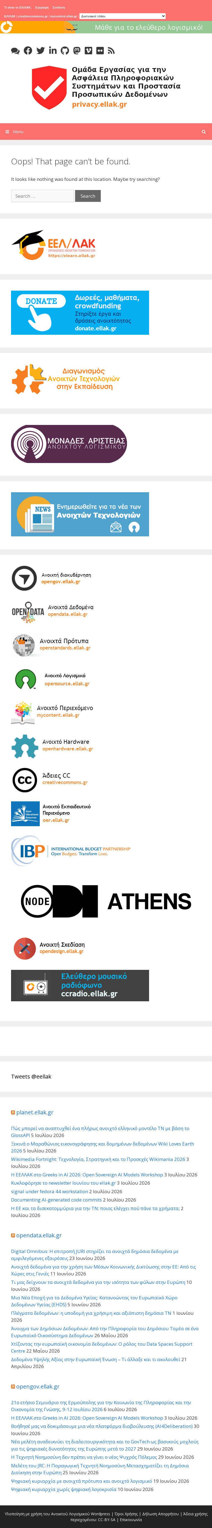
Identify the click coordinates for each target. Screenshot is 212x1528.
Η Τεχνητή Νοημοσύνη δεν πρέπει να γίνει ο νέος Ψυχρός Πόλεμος (84, 1457)
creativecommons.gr (33, 16)
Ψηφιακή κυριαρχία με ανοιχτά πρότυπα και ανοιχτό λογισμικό (81, 1481)
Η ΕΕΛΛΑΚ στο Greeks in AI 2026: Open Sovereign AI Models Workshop (87, 1174)
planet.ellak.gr (35, 1112)
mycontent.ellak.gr (63, 16)
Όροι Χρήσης (126, 1513)
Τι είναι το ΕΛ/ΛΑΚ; (17, 7)
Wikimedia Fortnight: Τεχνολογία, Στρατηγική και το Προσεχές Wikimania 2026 (98, 1159)
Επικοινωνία (131, 1519)
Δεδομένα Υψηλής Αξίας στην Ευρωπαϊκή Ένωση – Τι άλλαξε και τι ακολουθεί (95, 1359)
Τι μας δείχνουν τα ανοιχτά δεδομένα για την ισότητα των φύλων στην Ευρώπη (98, 1282)
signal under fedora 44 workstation (49, 1191)
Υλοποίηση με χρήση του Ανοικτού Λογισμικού (47, 1513)
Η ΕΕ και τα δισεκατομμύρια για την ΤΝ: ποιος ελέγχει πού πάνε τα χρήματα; (95, 1208)
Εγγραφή (42, 7)
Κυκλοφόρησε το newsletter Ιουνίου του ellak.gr (63, 1183)
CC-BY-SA (106, 1519)
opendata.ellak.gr (39, 1235)
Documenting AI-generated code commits (56, 1200)
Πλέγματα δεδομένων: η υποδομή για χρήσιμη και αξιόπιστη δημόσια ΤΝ (91, 1313)
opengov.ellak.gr (38, 1386)
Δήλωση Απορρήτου (160, 1513)
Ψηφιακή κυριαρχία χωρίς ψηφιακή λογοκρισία (63, 1489)
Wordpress (100, 1513)
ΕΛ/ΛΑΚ (9, 16)
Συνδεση (58, 7)
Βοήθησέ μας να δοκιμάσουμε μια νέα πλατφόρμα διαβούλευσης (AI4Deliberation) (102, 1426)
